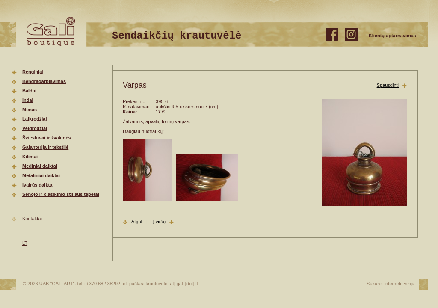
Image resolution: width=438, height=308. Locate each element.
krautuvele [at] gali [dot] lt (172, 283)
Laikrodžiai (34, 118)
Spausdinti (388, 85)
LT (24, 243)
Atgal (136, 221)
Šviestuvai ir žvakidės (46, 137)
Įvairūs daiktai (37, 184)
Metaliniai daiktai (41, 175)
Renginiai (33, 71)
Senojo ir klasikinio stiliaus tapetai (60, 194)
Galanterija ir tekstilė (45, 147)
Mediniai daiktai (39, 166)
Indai (27, 100)
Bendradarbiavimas (44, 81)
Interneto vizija (399, 283)
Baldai (29, 90)
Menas (29, 109)
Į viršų (159, 221)
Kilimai (30, 156)
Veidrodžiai (34, 128)
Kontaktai (32, 218)
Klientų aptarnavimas (392, 35)
